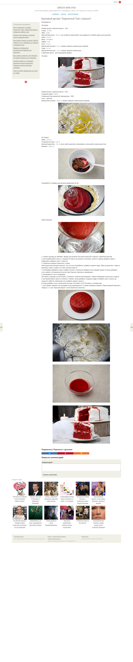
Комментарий (47, 462)
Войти (116, 2)
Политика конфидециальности (54, 538)
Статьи (63, 14)
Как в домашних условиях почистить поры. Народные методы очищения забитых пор (25, 30)
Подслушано (73, 14)
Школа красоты (66, 7)
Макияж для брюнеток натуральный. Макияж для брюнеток (22, 50)
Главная (55, 14)
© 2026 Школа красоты (19, 536)
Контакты (50, 536)
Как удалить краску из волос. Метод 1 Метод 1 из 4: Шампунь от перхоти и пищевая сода (25, 43)
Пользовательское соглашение (59, 536)
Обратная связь (84, 536)
